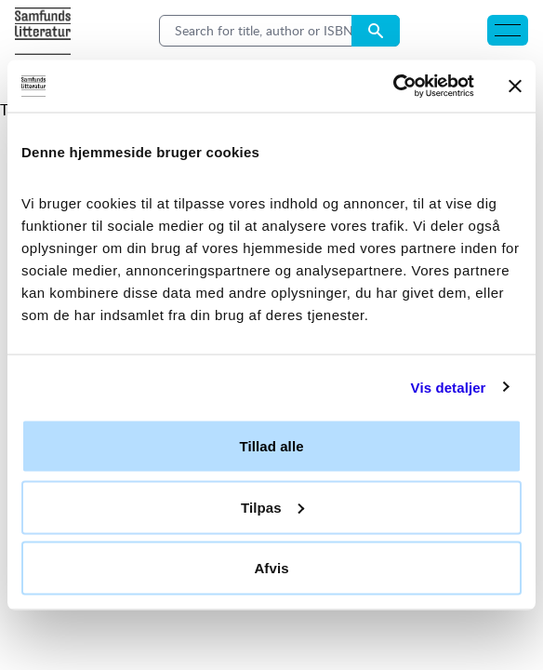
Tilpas (272, 507)
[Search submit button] (375, 31)
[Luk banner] (515, 85)
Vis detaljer (448, 387)
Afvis (271, 568)
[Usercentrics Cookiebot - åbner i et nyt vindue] (392, 86)
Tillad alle (271, 446)
